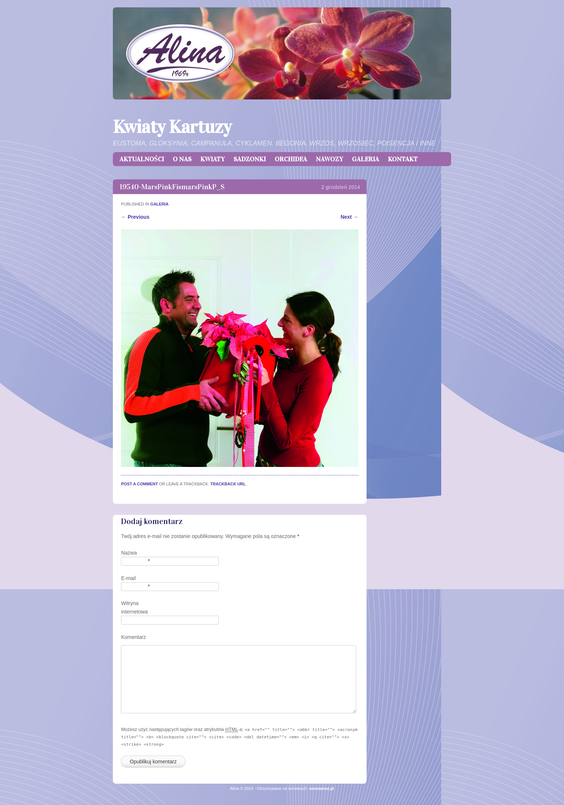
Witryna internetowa (134, 607)
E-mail (135, 578)
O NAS (182, 159)
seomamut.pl (321, 788)
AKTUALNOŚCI (141, 159)
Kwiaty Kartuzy (172, 127)
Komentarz (133, 637)
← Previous (135, 217)
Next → (349, 217)
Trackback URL (228, 484)
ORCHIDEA (291, 159)
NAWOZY (329, 159)
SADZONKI (249, 159)
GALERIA (365, 159)
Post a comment (139, 484)
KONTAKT (403, 159)
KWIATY (212, 159)
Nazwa (135, 553)
